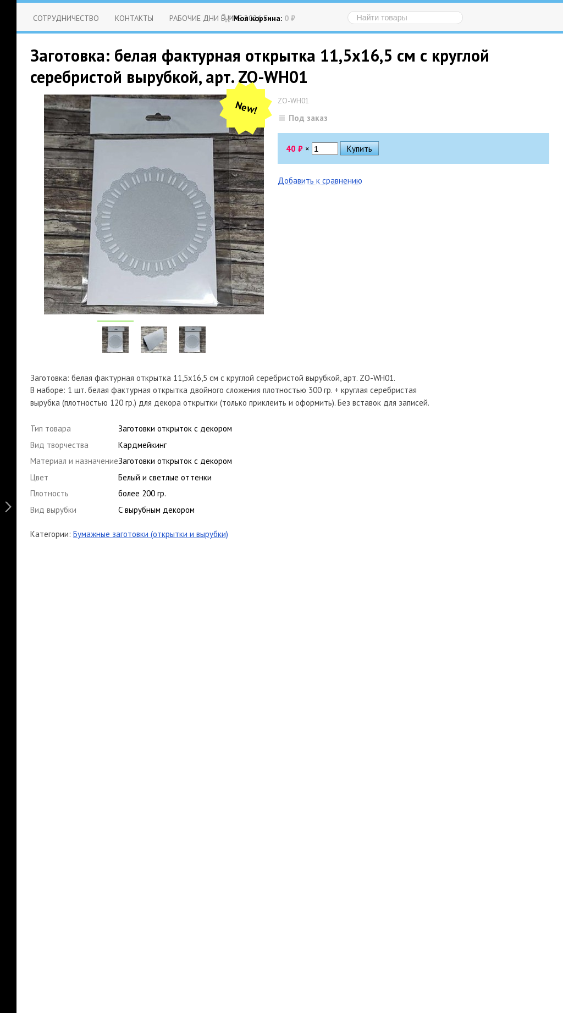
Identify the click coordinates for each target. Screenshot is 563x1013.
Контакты (134, 18)
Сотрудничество (66, 18)
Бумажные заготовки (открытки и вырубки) (150, 534)
